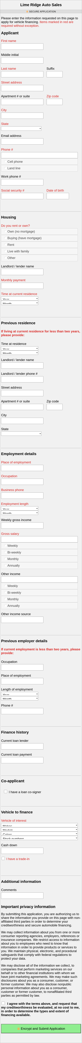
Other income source (16, 614)
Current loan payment (16, 754)
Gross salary (10, 534)
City (4, 110)
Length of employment (17, 689)
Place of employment (16, 462)
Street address (11, 82)
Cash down (9, 845)
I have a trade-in (15, 859)
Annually (12, 565)
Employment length (14, 504)
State (5, 124)
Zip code (53, 96)
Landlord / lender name (17, 266)
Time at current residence (19, 294)
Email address (11, 136)
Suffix (51, 68)
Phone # (7, 149)
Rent (9, 245)
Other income (10, 574)
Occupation (9, 476)
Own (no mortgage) (19, 231)
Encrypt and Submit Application (41, 1029)
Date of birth (55, 190)
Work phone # (11, 176)
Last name (8, 68)
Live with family (16, 251)
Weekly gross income (16, 520)
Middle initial (10, 55)
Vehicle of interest (13, 820)
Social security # (12, 190)
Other (9, 258)
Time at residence (13, 344)
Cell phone (13, 161)
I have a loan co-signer (22, 792)
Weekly (11, 545)
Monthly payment (13, 280)
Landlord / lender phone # (19, 373)
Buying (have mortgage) (23, 238)
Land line (12, 168)
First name (8, 41)
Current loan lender (14, 740)
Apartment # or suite (15, 96)
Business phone (12, 490)
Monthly (11, 559)
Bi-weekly (12, 552)
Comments (9, 890)
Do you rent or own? (15, 225)
